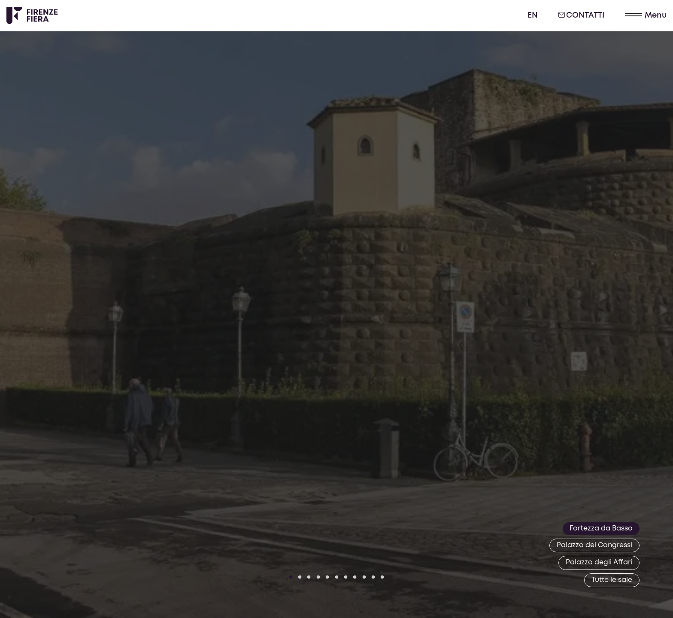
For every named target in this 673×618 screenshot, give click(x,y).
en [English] (532, 15)
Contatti (581, 15)
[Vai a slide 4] (318, 577)
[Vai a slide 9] (364, 577)
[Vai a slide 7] (346, 577)
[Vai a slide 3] (309, 577)
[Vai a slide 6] (336, 577)
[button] (646, 15)
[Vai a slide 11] (382, 577)
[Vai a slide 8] (355, 577)
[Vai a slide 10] (373, 577)
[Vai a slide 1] (290, 577)
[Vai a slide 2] (300, 577)
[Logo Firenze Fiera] (32, 15)
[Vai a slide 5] (327, 577)
